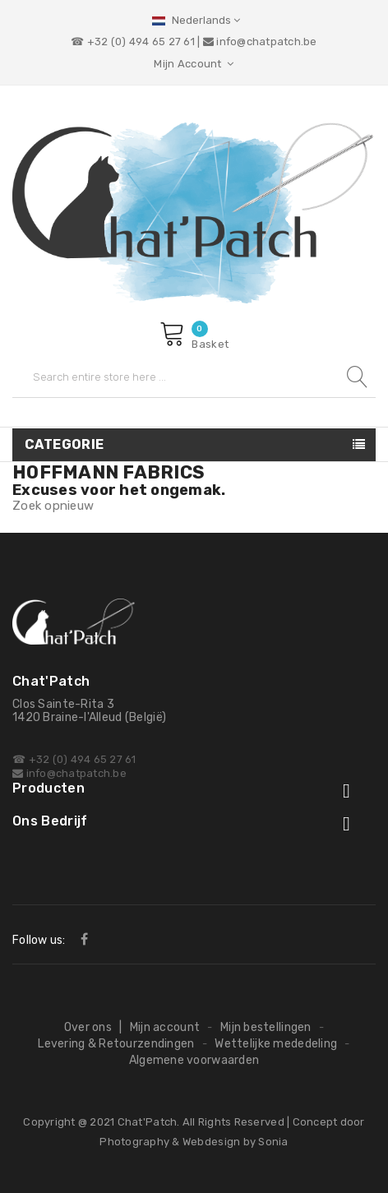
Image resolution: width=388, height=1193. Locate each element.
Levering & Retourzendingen (116, 1044)
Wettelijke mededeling (276, 1044)
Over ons (88, 1027)
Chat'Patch (148, 1122)
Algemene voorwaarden (194, 1060)
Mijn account (165, 1027)
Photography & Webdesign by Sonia (193, 1141)
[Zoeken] (194, 377)
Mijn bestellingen (266, 1027)
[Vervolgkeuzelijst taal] (194, 20)
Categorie (64, 444)
